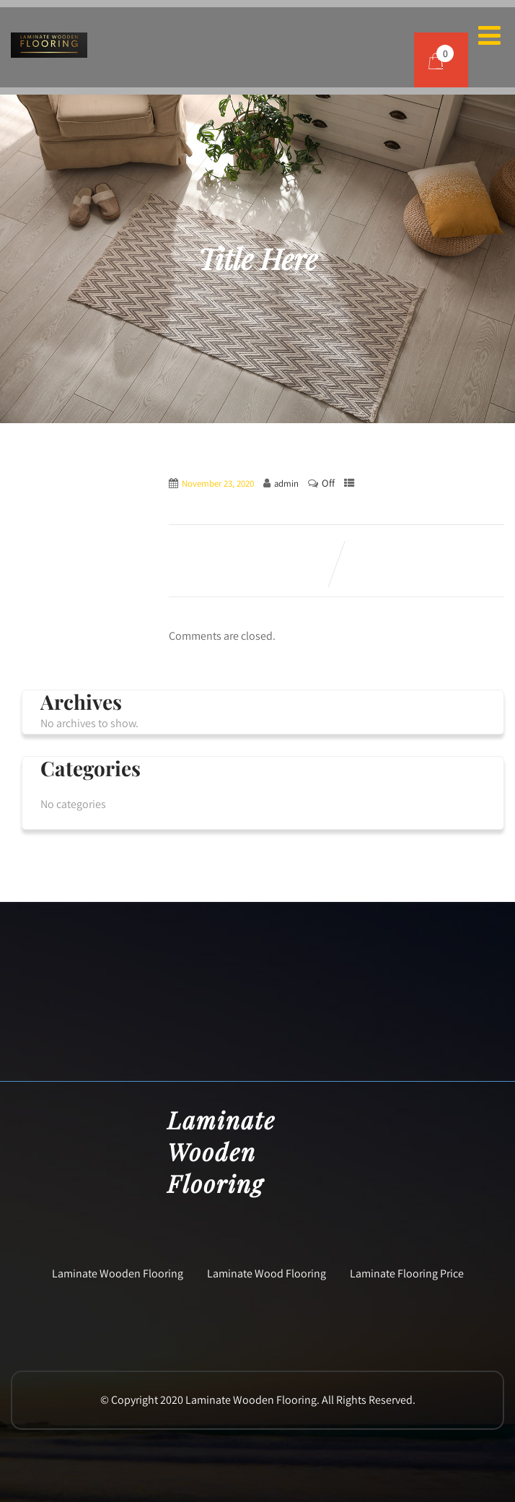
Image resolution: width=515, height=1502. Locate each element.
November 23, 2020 (218, 483)
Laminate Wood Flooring (266, 1273)
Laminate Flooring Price (407, 1273)
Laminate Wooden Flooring (117, 1273)
